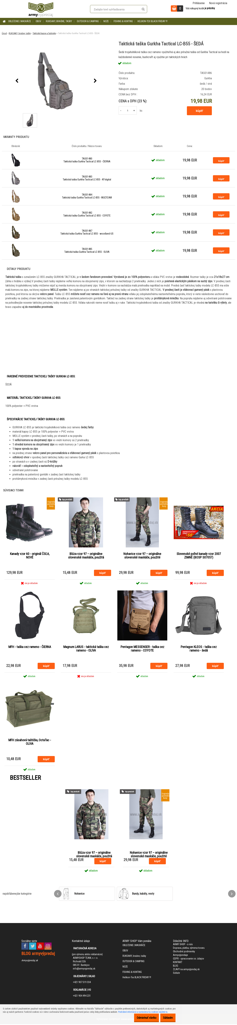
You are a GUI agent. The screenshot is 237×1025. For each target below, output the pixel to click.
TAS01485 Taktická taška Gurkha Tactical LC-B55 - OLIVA (86, 250)
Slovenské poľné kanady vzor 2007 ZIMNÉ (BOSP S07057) (199, 555)
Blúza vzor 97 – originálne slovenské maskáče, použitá (86, 555)
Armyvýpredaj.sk (29, 961)
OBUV (38, 21)
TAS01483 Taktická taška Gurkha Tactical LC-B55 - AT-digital (87, 178)
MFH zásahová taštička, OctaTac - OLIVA (29, 742)
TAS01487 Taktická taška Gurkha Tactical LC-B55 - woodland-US (86, 232)
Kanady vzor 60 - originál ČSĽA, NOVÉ (29, 555)
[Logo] (40, 9)
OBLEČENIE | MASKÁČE (19, 21)
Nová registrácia (218, 3)
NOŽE (106, 21)
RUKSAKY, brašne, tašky (59, 21)
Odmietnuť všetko (141, 1017)
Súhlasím (166, 1017)
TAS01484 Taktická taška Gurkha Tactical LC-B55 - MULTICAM (87, 196)
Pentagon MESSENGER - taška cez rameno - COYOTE (142, 649)
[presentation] (17, 81)
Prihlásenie (199, 3)
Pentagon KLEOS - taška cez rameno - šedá (199, 649)
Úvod (4, 33)
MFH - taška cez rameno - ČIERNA (29, 647)
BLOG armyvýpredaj (38, 954)
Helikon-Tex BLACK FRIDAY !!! (152, 21)
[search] (143, 9)
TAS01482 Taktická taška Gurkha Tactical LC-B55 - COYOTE (87, 214)
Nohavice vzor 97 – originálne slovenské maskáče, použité (142, 555)
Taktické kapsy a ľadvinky (44, 33)
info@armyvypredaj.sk (84, 969)
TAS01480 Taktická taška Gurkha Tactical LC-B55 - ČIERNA (86, 160)
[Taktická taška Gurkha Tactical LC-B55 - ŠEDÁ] (56, 81)
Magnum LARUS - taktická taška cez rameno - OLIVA (86, 649)
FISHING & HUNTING (123, 21)
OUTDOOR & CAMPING (88, 21)
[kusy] (128, 110)
